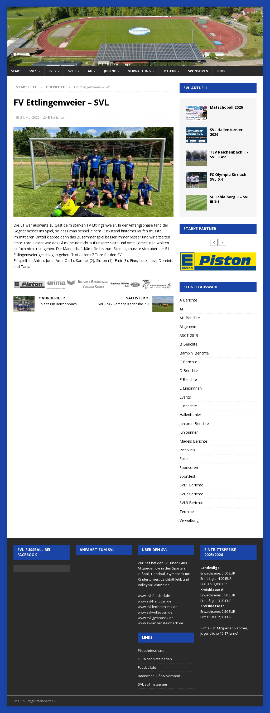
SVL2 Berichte (191, 493)
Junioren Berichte (194, 423)
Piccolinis (187, 449)
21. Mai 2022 (30, 117)
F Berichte (188, 405)
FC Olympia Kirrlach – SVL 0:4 (229, 177)
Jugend (110, 71)
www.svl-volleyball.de (155, 612)
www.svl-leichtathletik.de (157, 606)
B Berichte (188, 344)
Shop (220, 71)
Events (185, 397)
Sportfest (187, 476)
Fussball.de (147, 667)
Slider (184, 458)
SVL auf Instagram (152, 684)
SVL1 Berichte (191, 484)
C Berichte (188, 361)
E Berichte (56, 117)
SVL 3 (72, 71)
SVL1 (33, 71)
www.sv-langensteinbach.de (160, 623)
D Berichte (189, 370)
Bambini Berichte (194, 353)
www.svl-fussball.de (154, 595)
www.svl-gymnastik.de (155, 617)
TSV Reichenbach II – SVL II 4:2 (229, 154)
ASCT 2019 (189, 335)
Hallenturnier (190, 414)
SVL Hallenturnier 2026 (226, 132)
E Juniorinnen (191, 388)
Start (16, 71)
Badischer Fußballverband (159, 675)
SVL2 (52, 71)
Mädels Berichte (193, 441)
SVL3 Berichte (191, 502)
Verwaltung (139, 71)
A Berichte (188, 300)
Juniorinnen (189, 432)
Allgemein (188, 326)
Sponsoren (198, 71)
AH (90, 71)
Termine (187, 511)
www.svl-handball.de (154, 601)
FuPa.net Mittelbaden (155, 659)
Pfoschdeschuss (151, 650)
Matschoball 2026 (226, 107)
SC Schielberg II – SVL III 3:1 (229, 199)
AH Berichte (190, 317)
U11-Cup (169, 71)
